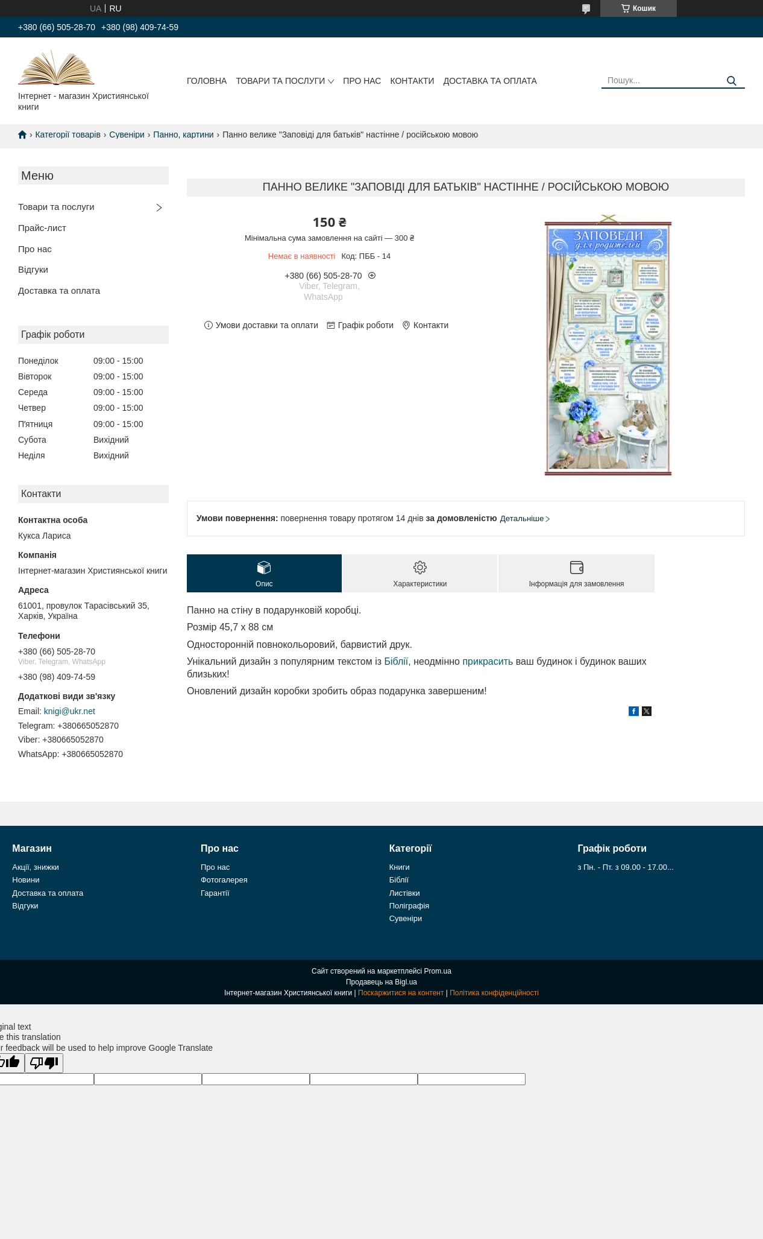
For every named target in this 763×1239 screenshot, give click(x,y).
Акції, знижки (35, 867)
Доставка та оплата (490, 81)
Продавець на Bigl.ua (381, 982)
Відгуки (33, 269)
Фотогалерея (224, 879)
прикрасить (487, 661)
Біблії (396, 661)
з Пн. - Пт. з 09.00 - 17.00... (625, 867)
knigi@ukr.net (69, 711)
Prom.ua (437, 971)
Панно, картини (183, 134)
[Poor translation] (44, 1063)
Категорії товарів (67, 134)
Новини (25, 879)
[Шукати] (731, 81)
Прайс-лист (42, 228)
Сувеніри (127, 134)
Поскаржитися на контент (401, 993)
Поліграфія (409, 905)
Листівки (404, 893)
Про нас (362, 81)
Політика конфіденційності (494, 993)
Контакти (412, 81)
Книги (399, 867)
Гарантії (215, 893)
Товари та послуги (280, 81)
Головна (207, 81)
